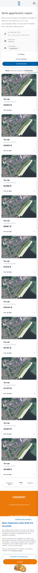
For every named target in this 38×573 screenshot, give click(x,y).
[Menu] (34, 3)
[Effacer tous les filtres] (21, 54)
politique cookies (17, 550)
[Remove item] (9, 48)
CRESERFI (19, 497)
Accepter (20, 562)
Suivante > (30, 483)
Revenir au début (9, 483)
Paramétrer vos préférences (19, 557)
